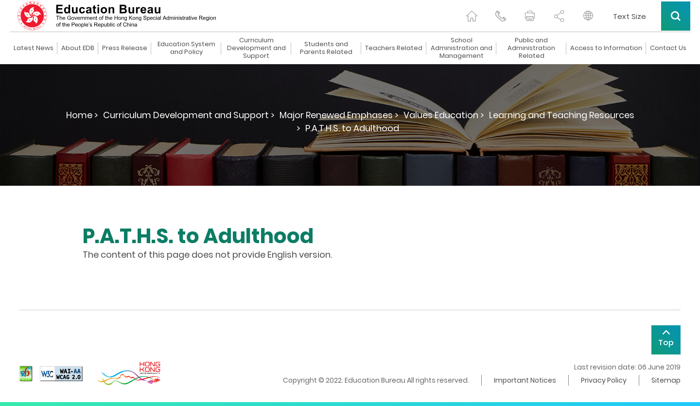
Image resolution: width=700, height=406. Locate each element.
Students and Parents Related (326, 48)
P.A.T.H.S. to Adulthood (352, 128)
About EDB (77, 48)
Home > (82, 115)
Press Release (124, 48)
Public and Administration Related (531, 48)
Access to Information (606, 48)
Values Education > (443, 115)
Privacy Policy (604, 380)
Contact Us (668, 48)
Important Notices (525, 380)
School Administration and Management (461, 48)
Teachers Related (393, 48)
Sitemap (666, 380)
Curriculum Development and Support (256, 48)
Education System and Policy (186, 48)
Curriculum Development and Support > (189, 115)
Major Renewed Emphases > (339, 115)
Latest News (33, 48)
